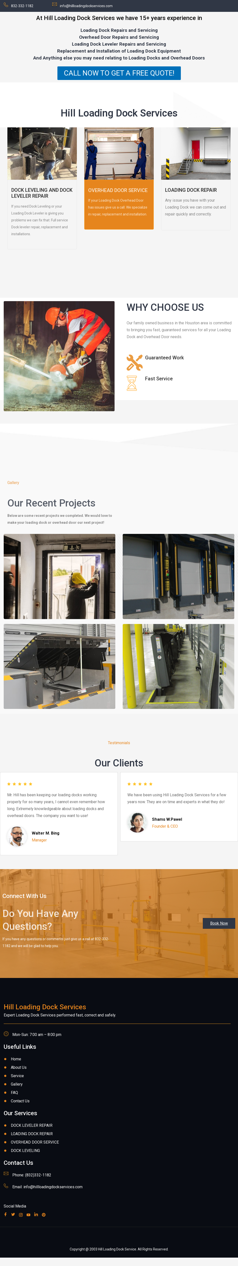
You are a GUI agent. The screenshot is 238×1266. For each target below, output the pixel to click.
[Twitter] (14, 1223)
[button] (219, 931)
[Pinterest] (45, 1222)
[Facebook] (6, 1223)
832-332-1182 (22, 6)
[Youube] (29, 1222)
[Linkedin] (37, 1223)
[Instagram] (22, 1222)
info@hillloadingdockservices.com (86, 6)
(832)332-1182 (38, 1183)
